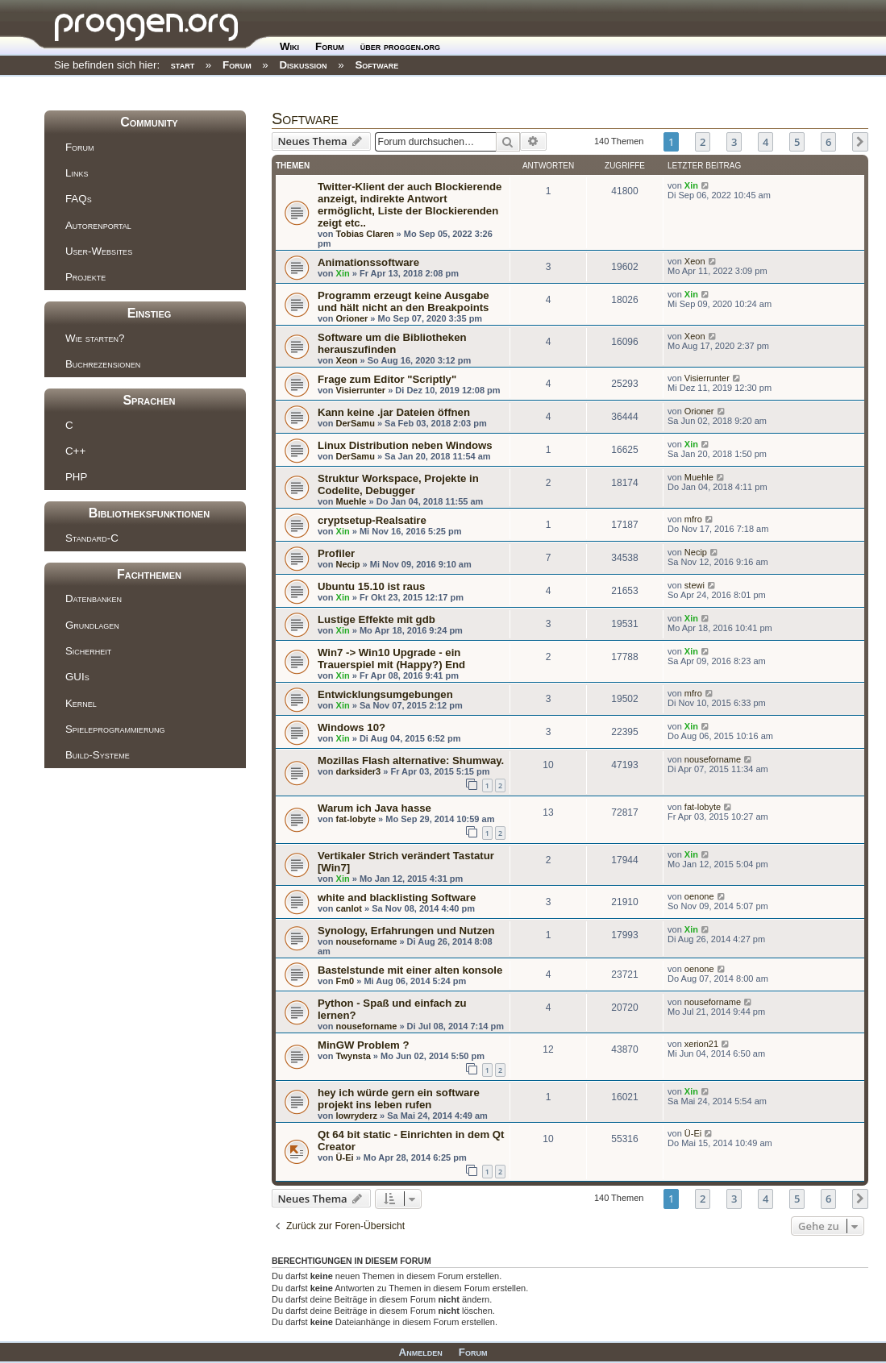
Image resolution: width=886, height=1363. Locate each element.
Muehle (351, 501)
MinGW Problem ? (364, 1045)
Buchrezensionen (102, 364)
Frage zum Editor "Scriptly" (387, 379)
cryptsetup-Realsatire (372, 520)
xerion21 (701, 1044)
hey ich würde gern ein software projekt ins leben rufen (399, 1099)
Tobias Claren (365, 234)
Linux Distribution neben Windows (405, 445)
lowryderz (356, 1115)
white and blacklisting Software (397, 897)
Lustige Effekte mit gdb (376, 619)
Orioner (352, 318)
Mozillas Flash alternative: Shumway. (411, 760)
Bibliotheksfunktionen (149, 513)
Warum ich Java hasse (374, 808)
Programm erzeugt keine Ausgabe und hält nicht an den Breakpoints (403, 301)
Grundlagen (92, 625)
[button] (860, 142)
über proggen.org (400, 46)
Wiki (289, 46)
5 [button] (797, 142)
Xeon (694, 261)
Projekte (85, 277)
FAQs (78, 199)
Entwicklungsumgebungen (385, 694)
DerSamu (355, 423)
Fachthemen (149, 574)
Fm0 (345, 981)
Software (376, 65)
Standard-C (92, 538)
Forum (329, 46)
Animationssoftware (368, 262)
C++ (75, 451)
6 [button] (828, 142)
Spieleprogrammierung (114, 729)
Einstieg (149, 313)
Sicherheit (88, 651)
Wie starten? (94, 338)
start (182, 65)
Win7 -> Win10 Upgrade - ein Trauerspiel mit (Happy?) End (391, 658)
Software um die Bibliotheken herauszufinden (392, 343)
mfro (693, 519)
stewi (694, 585)
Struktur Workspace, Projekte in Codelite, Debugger (398, 484)
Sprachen (149, 400)
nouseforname (712, 759)
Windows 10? (351, 727)
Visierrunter (361, 390)
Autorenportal (98, 225)
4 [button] (765, 142)
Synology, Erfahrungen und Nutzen (406, 931)
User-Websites (98, 251)
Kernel (81, 703)
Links (76, 173)
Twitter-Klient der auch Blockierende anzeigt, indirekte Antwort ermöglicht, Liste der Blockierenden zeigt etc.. (409, 205)
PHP (76, 477)
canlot (349, 908)
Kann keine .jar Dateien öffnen (394, 412)
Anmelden (421, 1352)
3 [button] (734, 142)
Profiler (336, 553)
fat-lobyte (356, 819)
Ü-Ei (345, 1157)
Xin (691, 185)
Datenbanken (93, 598)
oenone (699, 896)
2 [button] (702, 142)
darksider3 (358, 771)
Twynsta (353, 1056)
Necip (348, 564)
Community (148, 122)
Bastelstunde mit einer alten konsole (410, 970)
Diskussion (303, 65)
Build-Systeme (97, 755)
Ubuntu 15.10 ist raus (371, 586)
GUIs (77, 677)
